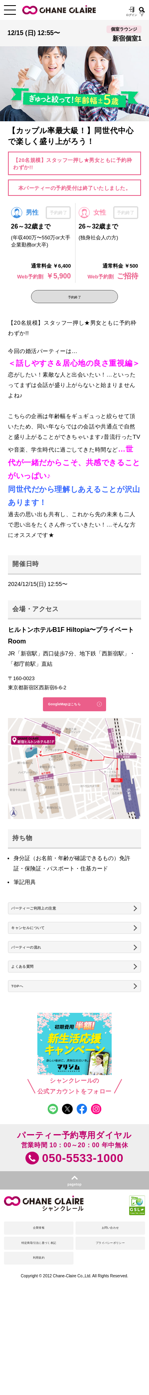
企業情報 (39, 1290)
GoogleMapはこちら (59, 716)
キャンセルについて (39, 956)
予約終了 (74, 300)
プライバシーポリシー (110, 1312)
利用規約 (39, 1333)
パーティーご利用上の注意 (47, 930)
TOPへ (22, 1032)
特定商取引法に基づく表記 (39, 1312)
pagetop (74, 1241)
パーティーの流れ (36, 981)
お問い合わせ (110, 1290)
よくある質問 (30, 1007)
